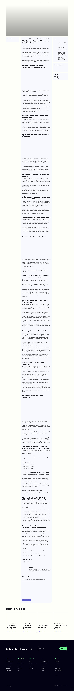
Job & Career (8, 666)
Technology (47, 2)
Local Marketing (21, 663)
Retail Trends (20, 668)
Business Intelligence (33, 663)
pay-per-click (28, 426)
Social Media (20, 661)
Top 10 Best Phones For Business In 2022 (44, 626)
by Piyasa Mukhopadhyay (11, 631)
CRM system (48, 202)
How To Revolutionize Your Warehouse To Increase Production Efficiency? (28, 626)
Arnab (31, 567)
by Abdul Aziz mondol (58, 631)
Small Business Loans (44, 661)
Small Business (30, 38)
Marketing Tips (21, 658)
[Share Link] (23, 562)
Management (41, 2)
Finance (29, 2)
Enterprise (31, 668)
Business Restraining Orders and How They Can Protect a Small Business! (12, 626)
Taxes (42, 672)
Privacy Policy (58, 672)
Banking (42, 670)
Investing (42, 666)
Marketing (35, 2)
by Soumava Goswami (27, 631)
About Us (57, 661)
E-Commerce (31, 666)
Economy (42, 668)
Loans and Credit (44, 663)
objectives (42, 210)
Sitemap (56, 675)
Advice (24, 2)
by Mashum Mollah (42, 631)
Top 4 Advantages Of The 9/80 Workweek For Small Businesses (35, 554)
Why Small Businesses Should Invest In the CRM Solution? (34, 555)
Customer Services (9, 663)
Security (30, 661)
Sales (19, 670)
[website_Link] (55, 77)
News (20, 2)
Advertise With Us (58, 668)
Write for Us (57, 666)
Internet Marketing (9, 661)
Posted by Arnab (38, 45)
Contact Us (53, 2)
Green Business (9, 670)
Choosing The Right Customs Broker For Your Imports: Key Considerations (60, 626)
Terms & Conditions (58, 670)
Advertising (8, 672)
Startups (8, 658)
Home (22, 38)
